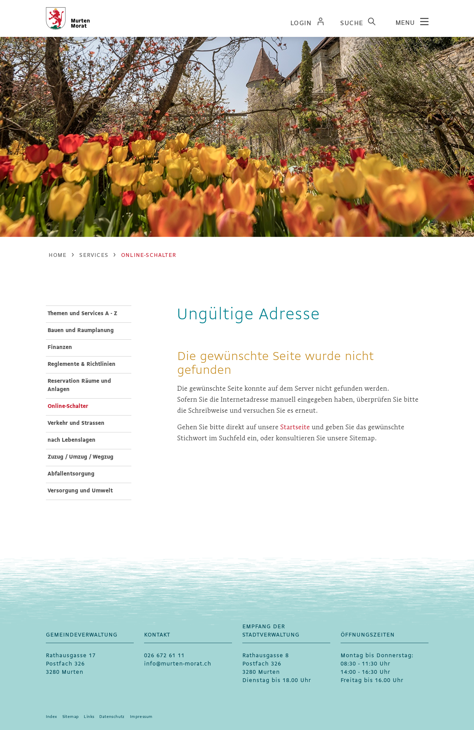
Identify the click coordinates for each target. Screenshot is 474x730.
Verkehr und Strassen (76, 423)
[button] (93, 255)
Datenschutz (111, 717)
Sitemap (70, 717)
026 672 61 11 (164, 656)
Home (58, 255)
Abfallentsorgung (71, 474)
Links (89, 717)
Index (51, 717)
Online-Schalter (85, 405)
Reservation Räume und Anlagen (79, 385)
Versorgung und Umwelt (80, 491)
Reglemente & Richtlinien (81, 364)
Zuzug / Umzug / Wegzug (80, 457)
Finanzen (60, 347)
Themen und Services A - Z (82, 314)
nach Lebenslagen (71, 440)
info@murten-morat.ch (177, 664)
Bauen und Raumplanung (81, 330)
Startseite (295, 427)
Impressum (141, 717)
